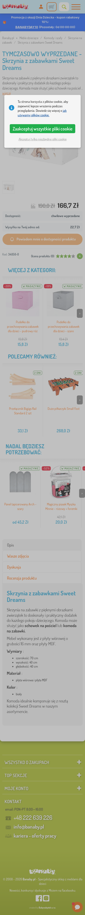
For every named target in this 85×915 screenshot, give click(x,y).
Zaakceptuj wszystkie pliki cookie (43, 129)
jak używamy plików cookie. (42, 112)
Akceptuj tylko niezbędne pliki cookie (43, 139)
